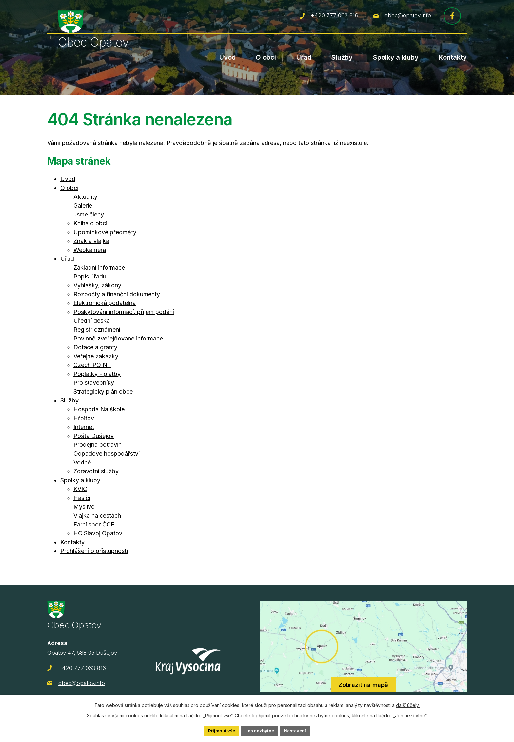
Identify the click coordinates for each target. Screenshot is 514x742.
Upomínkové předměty (104, 232)
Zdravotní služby (96, 471)
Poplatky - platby (97, 373)
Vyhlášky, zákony (97, 285)
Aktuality (85, 196)
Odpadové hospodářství (106, 453)
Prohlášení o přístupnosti (94, 550)
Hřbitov (83, 418)
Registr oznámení (96, 329)
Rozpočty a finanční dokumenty (116, 294)
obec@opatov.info (408, 16)
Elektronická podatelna (104, 302)
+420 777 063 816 (334, 16)
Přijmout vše (219, 730)
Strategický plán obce (103, 391)
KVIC (80, 488)
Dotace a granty (95, 347)
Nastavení (297, 730)
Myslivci (84, 506)
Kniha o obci (90, 223)
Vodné (82, 462)
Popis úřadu (89, 276)
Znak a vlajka (91, 240)
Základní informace (99, 267)
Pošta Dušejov (93, 435)
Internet (83, 426)
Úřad (303, 57)
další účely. (408, 704)
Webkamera (89, 249)
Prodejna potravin (97, 444)
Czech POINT (92, 364)
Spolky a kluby (396, 57)
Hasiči (81, 497)
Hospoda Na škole (99, 409)
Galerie (82, 205)
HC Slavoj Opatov (97, 533)
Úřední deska (91, 320)
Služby (342, 57)
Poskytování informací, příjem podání (123, 311)
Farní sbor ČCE (93, 524)
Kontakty (453, 57)
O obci (266, 57)
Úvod (227, 57)
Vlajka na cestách (97, 515)
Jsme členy (88, 214)
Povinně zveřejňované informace (118, 338)
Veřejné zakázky (95, 356)
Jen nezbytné (259, 730)
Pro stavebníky (93, 382)
